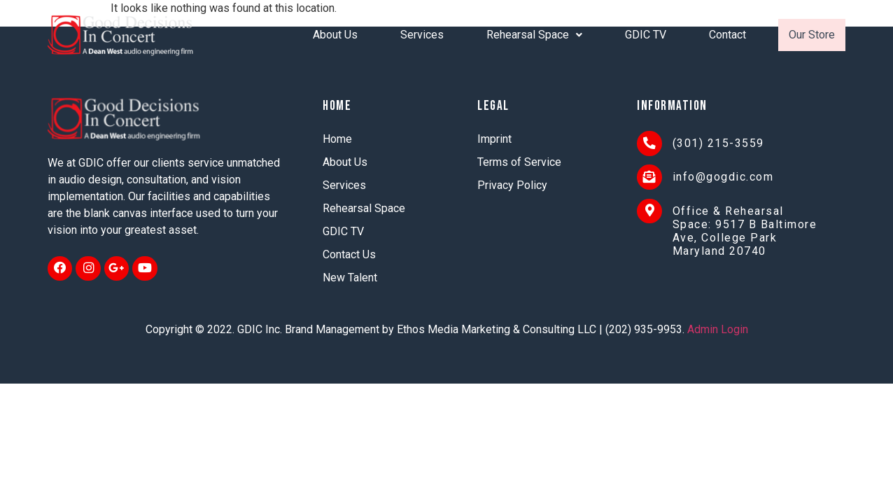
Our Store (812, 34)
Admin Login (717, 329)
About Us (335, 34)
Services (422, 34)
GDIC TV (645, 34)
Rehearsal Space (534, 34)
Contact (727, 34)
